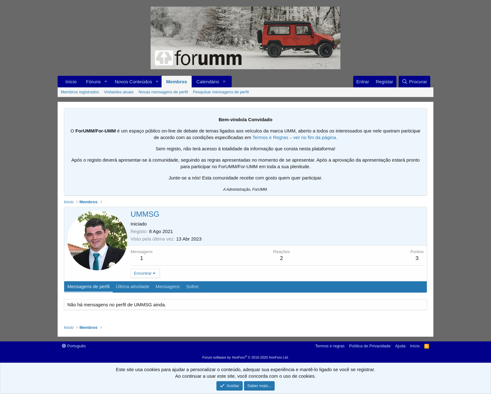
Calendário (207, 81)
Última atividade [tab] (132, 286)
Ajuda (400, 346)
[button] (105, 81)
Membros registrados (80, 92)
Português (74, 346)
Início (71, 81)
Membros (176, 81)
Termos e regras (330, 346)
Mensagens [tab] (168, 286)
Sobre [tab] (192, 286)
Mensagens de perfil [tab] (88, 286)
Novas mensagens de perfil (163, 92)
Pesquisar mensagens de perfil (221, 92)
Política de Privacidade (369, 346)
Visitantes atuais (118, 92)
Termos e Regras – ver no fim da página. (294, 137)
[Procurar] (414, 81)
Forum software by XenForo (245, 357)
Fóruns (93, 81)
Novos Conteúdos (133, 81)
